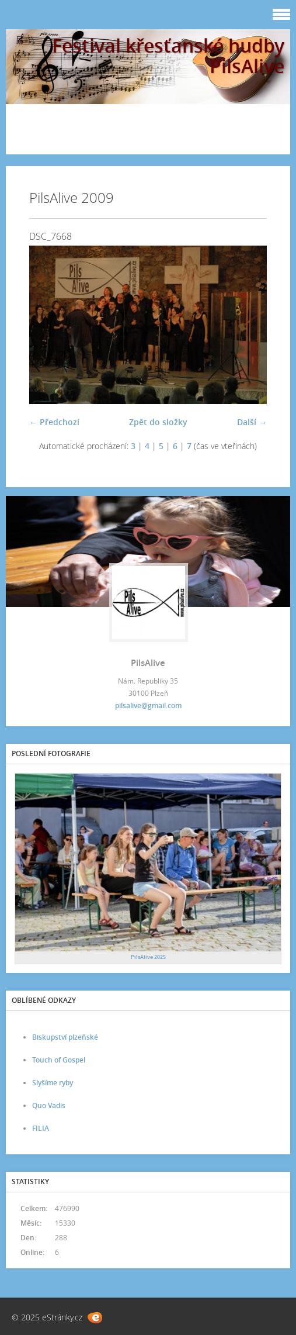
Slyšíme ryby (52, 1083)
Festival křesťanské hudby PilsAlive (168, 55)
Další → (252, 421)
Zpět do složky (158, 421)
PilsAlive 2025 (148, 957)
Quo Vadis (48, 1105)
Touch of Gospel (58, 1060)
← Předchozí (54, 421)
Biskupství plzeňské (65, 1037)
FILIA (40, 1128)
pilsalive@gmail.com (148, 705)
